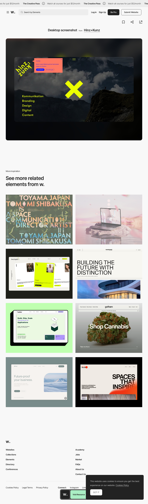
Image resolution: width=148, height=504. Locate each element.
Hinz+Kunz (92, 30)
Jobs (77, 454)
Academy (79, 449)
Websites (10, 449)
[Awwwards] (13, 12)
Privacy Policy (42, 487)
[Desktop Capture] (39, 382)
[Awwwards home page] (65, 494)
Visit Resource (79, 494)
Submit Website (131, 12)
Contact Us (80, 474)
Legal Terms (27, 487)
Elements (10, 459)
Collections (11, 454)
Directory (10, 464)
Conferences (12, 469)
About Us (79, 469)
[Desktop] (39, 220)
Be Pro (113, 12)
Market (78, 459)
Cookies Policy (12, 487)
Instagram (74, 487)
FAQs (77, 464)
